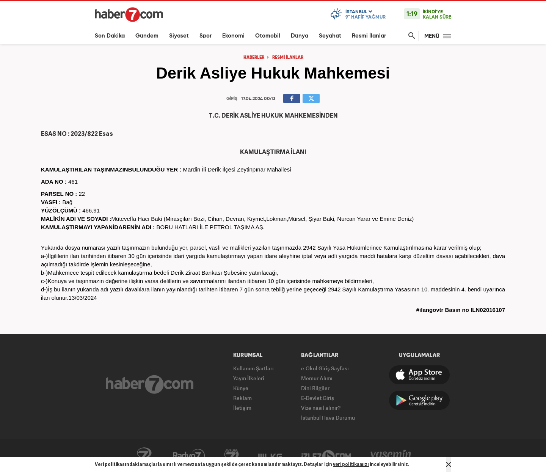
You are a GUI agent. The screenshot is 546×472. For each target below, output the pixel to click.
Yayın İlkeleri (248, 378)
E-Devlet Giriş (317, 397)
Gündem (146, 36)
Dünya (299, 36)
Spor (205, 36)
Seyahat (330, 36)
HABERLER (253, 57)
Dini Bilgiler (315, 388)
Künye (240, 388)
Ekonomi (233, 36)
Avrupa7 (231, 455)
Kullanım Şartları (253, 368)
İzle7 (326, 455)
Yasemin (391, 455)
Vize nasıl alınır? (320, 407)
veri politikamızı (351, 464)
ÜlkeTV (270, 455)
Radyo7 (189, 455)
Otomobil (267, 36)
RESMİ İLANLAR (287, 57)
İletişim (242, 407)
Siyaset (179, 36)
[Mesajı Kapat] (448, 464)
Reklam (242, 397)
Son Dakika (110, 36)
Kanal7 (144, 455)
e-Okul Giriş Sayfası (325, 368)
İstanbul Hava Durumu (328, 417)
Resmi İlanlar (369, 36)
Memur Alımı (317, 378)
